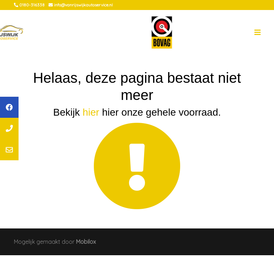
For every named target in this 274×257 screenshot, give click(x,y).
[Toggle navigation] (257, 32)
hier (90, 112)
